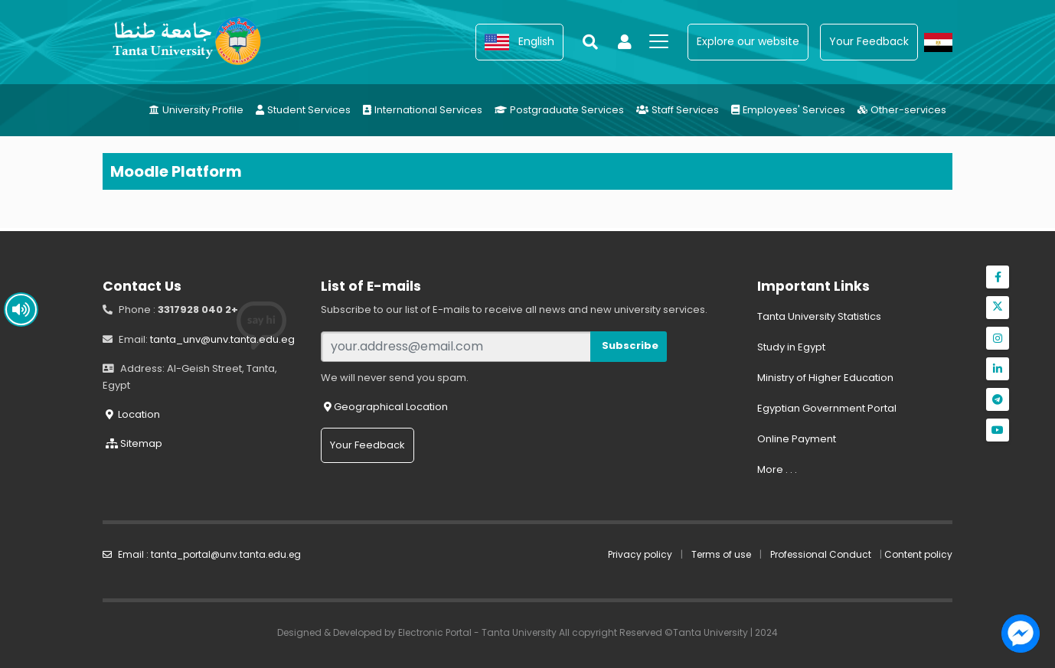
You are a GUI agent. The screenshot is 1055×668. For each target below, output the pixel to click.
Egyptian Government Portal (827, 408)
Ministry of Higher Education (825, 377)
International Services (422, 109)
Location (133, 414)
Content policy (918, 554)
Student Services (303, 109)
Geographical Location (386, 406)
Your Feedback (367, 445)
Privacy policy (640, 554)
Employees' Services (788, 109)
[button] (519, 42)
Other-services (901, 109)
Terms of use (721, 554)
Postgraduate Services (559, 109)
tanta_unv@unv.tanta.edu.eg (222, 339)
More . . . (777, 469)
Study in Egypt (791, 347)
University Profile (196, 109)
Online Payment (796, 439)
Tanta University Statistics (819, 316)
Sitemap (134, 443)
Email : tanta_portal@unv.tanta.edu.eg (202, 554)
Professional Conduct (820, 554)
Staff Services (677, 109)
